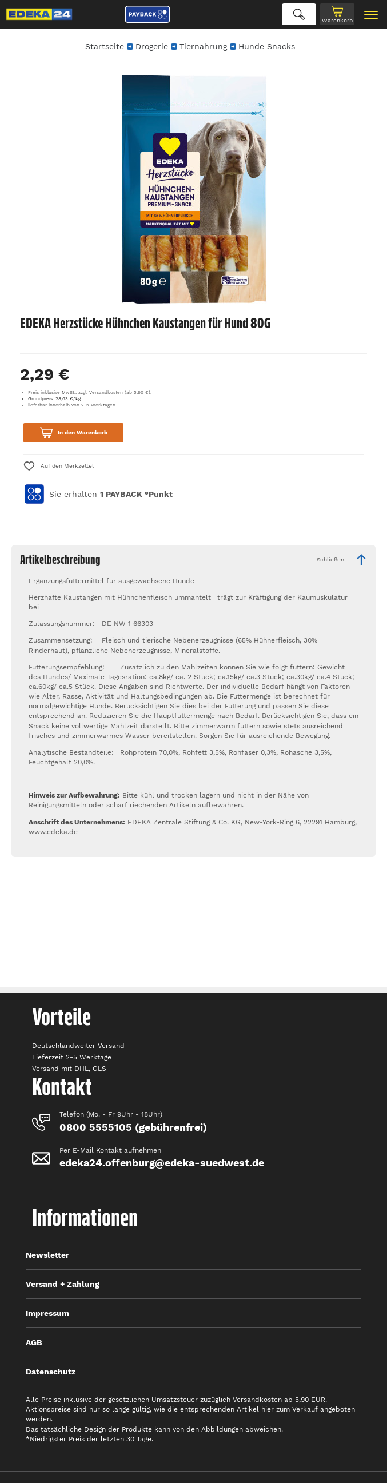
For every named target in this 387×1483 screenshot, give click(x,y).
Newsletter (47, 1254)
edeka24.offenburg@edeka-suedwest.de (161, 1163)
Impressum (47, 1313)
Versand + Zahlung (62, 1284)
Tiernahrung (203, 46)
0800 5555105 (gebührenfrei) (133, 1127)
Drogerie (151, 46)
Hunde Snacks (266, 46)
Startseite (104, 46)
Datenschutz (50, 1371)
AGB (34, 1342)
